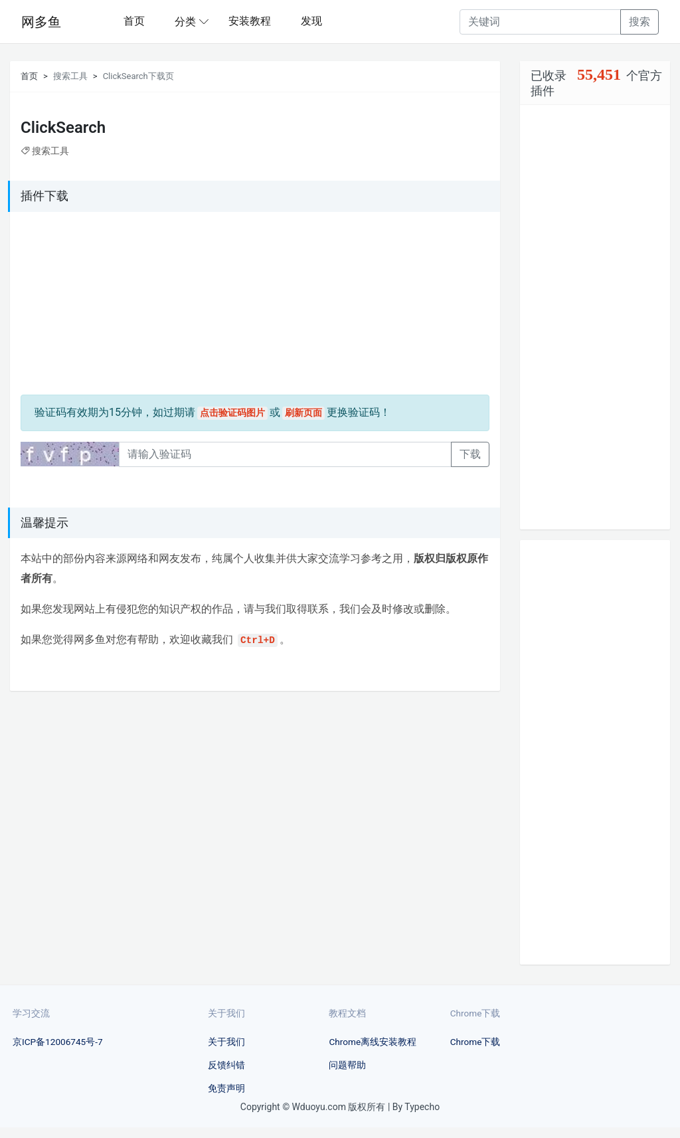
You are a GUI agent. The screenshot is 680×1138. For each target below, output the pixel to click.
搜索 (639, 21)
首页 (134, 21)
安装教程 (249, 21)
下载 (470, 454)
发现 (311, 21)
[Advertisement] (104, 306)
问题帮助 (347, 1065)
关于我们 (226, 1041)
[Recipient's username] (540, 22)
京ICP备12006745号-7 (58, 1041)
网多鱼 (41, 22)
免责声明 (226, 1088)
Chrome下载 (475, 1041)
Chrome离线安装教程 (372, 1041)
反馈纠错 (226, 1065)
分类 (185, 21)
